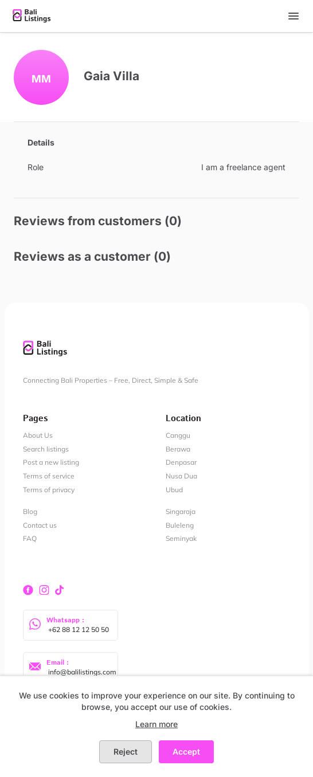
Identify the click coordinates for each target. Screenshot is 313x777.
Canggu (178, 435)
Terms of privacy (49, 489)
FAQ (30, 538)
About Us (38, 435)
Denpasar (181, 462)
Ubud (174, 489)
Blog (30, 511)
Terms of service (49, 476)
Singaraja (180, 511)
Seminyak (181, 538)
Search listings (46, 449)
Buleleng (180, 525)
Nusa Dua (181, 476)
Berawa (178, 449)
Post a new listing (51, 462)
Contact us (40, 525)
